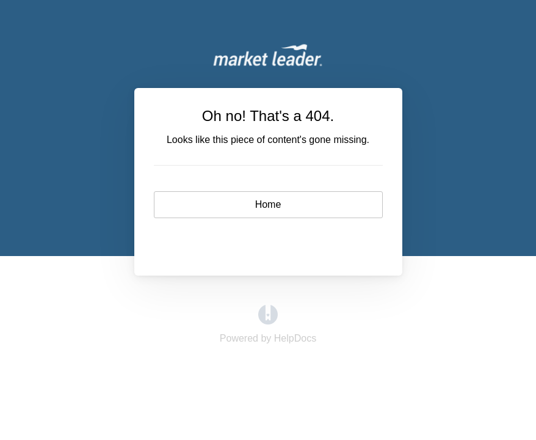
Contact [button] (268, 240)
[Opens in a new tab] (268, 321)
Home (268, 204)
